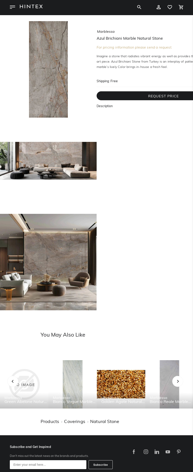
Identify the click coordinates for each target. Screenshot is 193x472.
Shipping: (103, 81)
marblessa (106, 32)
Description (105, 106)
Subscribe (100, 464)
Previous (18, 386)
